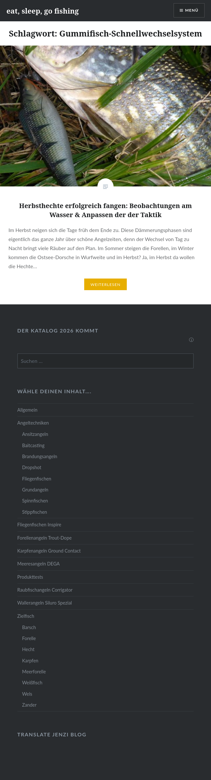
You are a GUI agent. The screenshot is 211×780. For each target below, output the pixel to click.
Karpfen (30, 660)
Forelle (29, 638)
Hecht (28, 649)
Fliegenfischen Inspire (39, 524)
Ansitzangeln (35, 434)
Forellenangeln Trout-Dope (44, 538)
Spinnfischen (35, 500)
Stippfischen (34, 512)
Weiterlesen (105, 284)
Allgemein (27, 410)
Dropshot (31, 467)
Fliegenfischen (36, 478)
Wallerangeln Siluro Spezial (44, 603)
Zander (29, 705)
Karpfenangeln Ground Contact (49, 550)
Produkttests (30, 577)
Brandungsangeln (39, 456)
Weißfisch (32, 682)
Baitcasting (33, 445)
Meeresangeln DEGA (38, 563)
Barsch (29, 627)
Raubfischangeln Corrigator (45, 590)
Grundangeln (35, 489)
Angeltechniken (33, 423)
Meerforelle (34, 671)
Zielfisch (25, 616)
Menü (191, 10)
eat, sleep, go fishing (42, 11)
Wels (27, 694)
